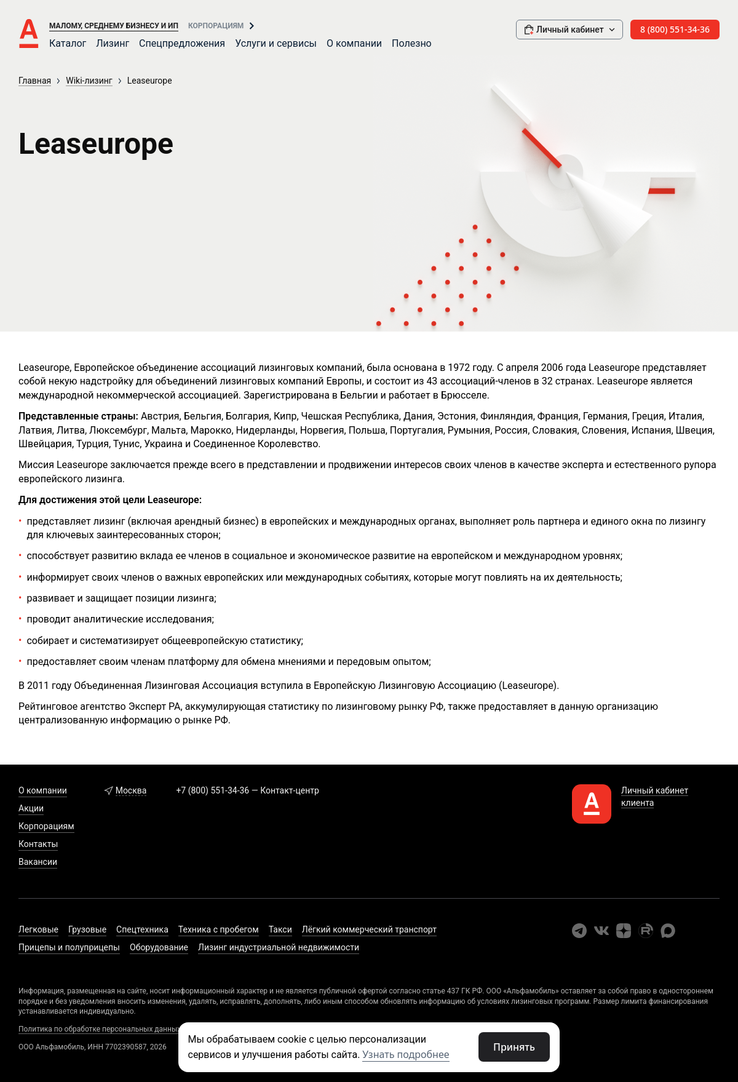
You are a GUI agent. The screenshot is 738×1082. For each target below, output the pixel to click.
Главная (34, 81)
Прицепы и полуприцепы (69, 947)
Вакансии (37, 862)
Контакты (38, 844)
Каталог (67, 43)
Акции (31, 808)
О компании (354, 43)
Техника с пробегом (218, 929)
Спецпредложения (182, 43)
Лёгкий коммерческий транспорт (369, 929)
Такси (280, 929)
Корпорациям (216, 26)
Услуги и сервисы (276, 43)
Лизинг (112, 43)
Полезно (412, 43)
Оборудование (159, 947)
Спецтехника (142, 929)
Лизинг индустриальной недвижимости (278, 947)
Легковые (38, 929)
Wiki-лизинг (89, 81)
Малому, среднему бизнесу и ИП (113, 26)
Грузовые (87, 929)
